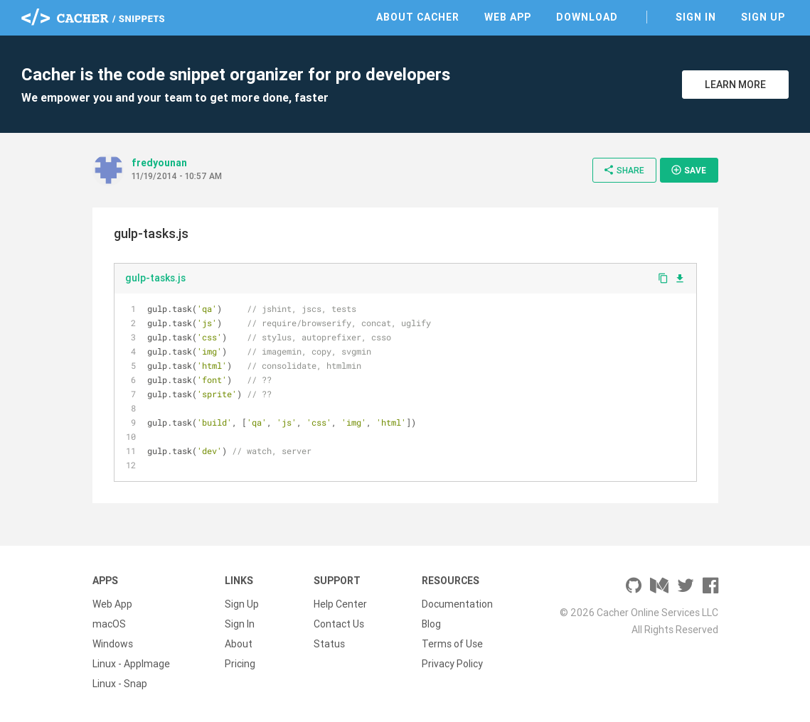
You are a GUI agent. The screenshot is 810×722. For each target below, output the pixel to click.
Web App (507, 17)
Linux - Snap (119, 683)
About (238, 643)
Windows (112, 643)
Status (329, 643)
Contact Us (339, 624)
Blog (431, 624)
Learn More (735, 84)
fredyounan (159, 162)
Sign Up (763, 17)
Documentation (457, 604)
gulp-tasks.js (155, 277)
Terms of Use (452, 643)
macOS (109, 624)
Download (587, 17)
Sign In (696, 17)
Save (688, 170)
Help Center (340, 604)
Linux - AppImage (131, 663)
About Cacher (417, 17)
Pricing (240, 663)
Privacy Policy (452, 663)
